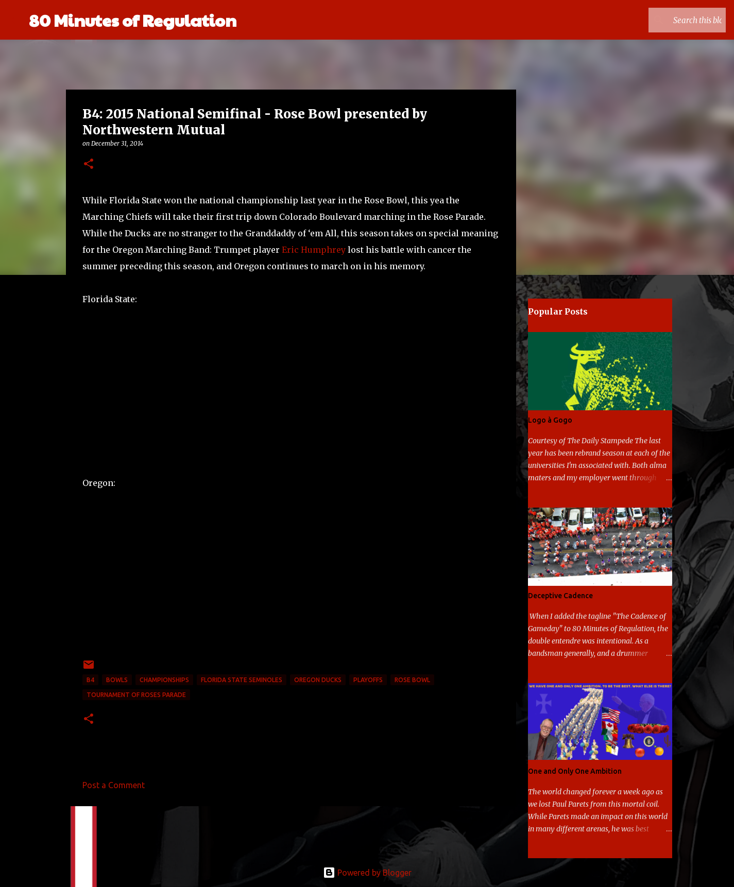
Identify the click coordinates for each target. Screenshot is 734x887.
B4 (90, 679)
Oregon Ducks (318, 679)
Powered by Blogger (367, 872)
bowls (117, 679)
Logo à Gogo (550, 420)
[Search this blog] (672, 20)
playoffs (368, 679)
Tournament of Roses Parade (136, 694)
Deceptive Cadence (560, 596)
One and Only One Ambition (575, 771)
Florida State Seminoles (241, 679)
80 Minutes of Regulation (132, 19)
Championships (164, 679)
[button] (88, 164)
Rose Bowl (412, 679)
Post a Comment (113, 785)
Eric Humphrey (314, 250)
